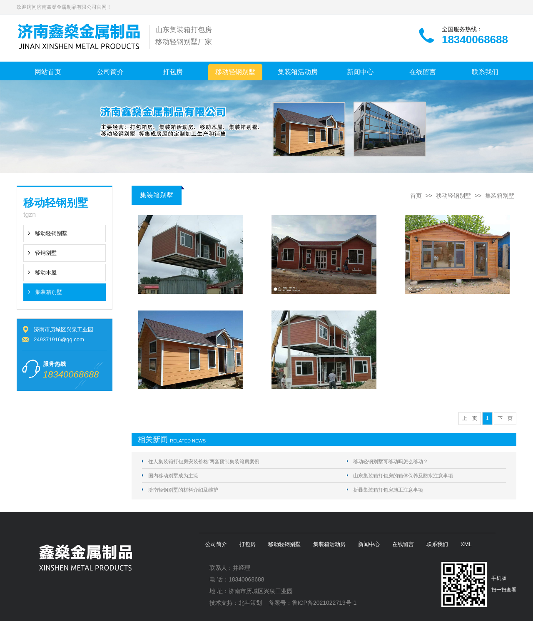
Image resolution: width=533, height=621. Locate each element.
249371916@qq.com (59, 339)
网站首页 (48, 71)
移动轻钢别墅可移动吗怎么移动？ (390, 462)
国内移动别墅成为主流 (173, 476)
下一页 (505, 418)
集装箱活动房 (298, 71)
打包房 (173, 71)
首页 (416, 195)
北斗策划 (250, 602)
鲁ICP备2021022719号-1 (324, 602)
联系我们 (485, 71)
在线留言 (422, 71)
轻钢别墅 (46, 253)
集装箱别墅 (48, 292)
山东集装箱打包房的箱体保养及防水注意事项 (403, 476)
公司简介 (110, 71)
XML (466, 544)
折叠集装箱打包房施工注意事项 (388, 490)
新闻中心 (360, 71)
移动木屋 (46, 272)
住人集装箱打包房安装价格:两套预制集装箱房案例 (203, 462)
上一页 (469, 418)
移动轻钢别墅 (235, 71)
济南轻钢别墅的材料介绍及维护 (183, 490)
